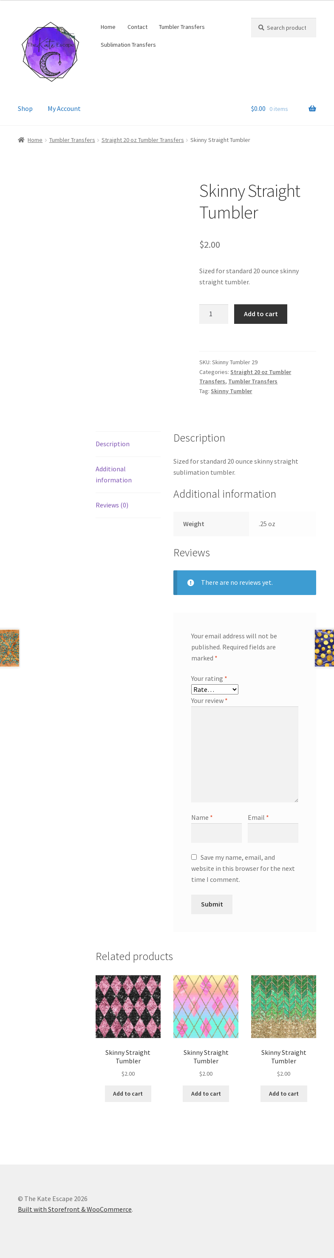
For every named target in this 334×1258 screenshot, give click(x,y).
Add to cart (261, 313)
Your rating (209, 678)
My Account (64, 108)
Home (108, 27)
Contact (137, 27)
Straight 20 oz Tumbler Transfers (143, 140)
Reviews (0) (112, 505)
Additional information (114, 474)
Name (202, 817)
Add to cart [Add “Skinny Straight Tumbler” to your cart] (128, 1093)
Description (113, 443)
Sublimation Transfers (128, 44)
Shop (25, 108)
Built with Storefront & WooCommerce (75, 1209)
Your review (209, 700)
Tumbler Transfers (182, 27)
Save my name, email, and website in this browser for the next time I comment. (243, 868)
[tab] (128, 444)
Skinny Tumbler (231, 391)
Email (258, 817)
